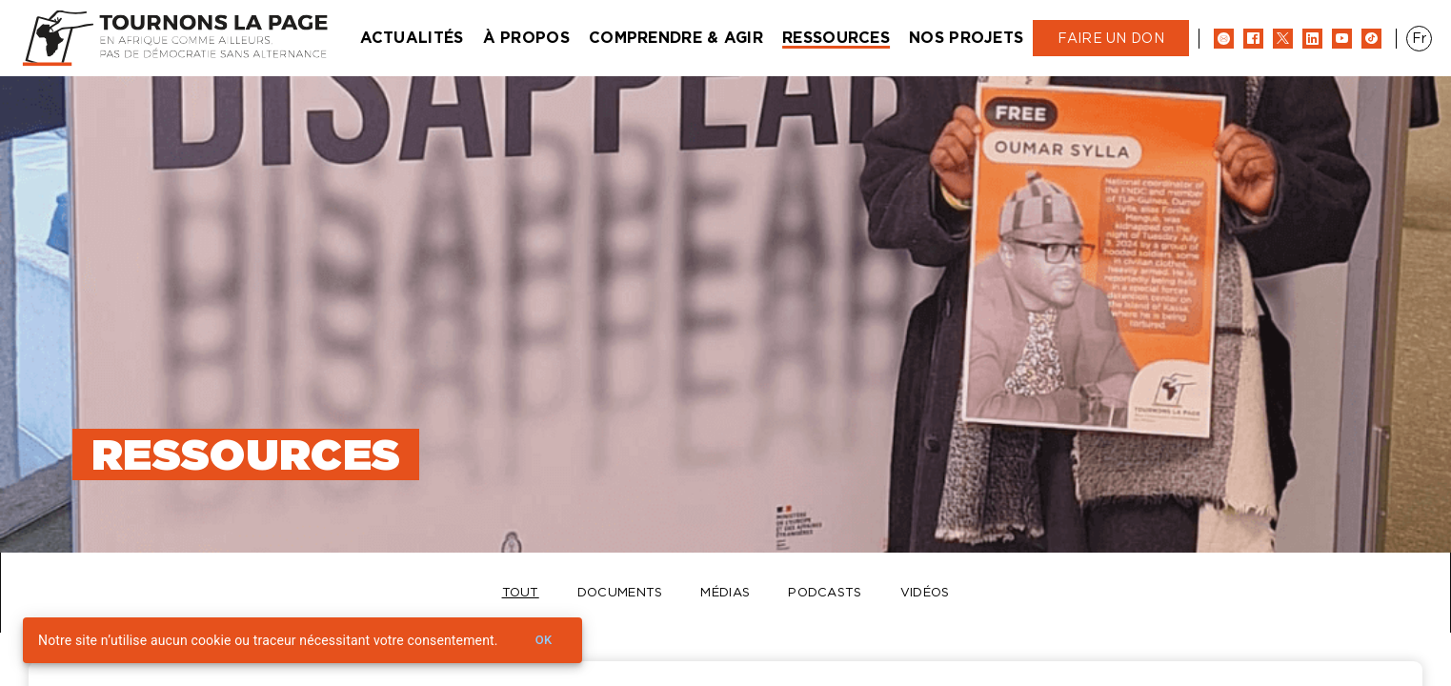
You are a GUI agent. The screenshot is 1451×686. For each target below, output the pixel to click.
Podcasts (824, 592)
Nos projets (966, 38)
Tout (520, 592)
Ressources (836, 38)
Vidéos (925, 592)
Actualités (412, 38)
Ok (544, 641)
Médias (725, 592)
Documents (620, 592)
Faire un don (1111, 38)
